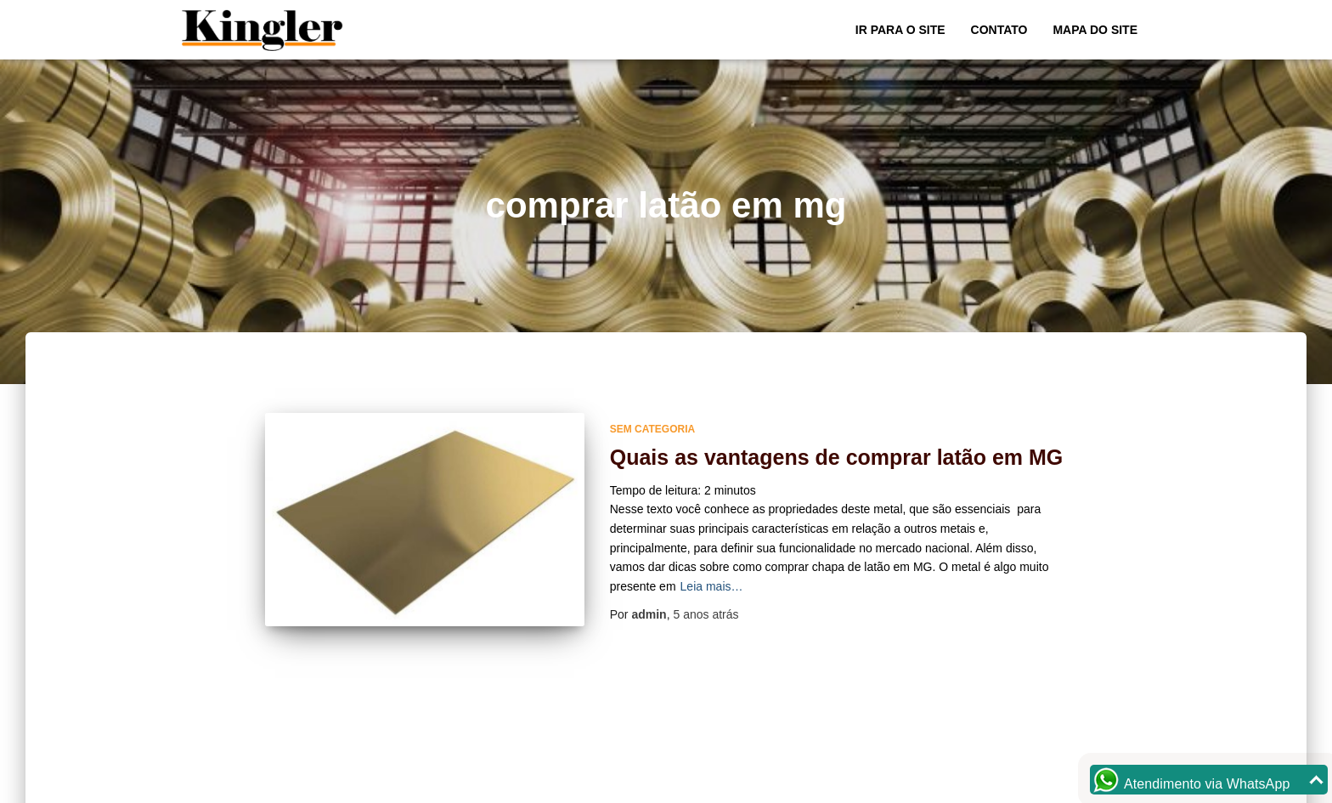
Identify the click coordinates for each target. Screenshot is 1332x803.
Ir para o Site (900, 30)
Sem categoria (652, 429)
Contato (999, 30)
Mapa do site (1095, 30)
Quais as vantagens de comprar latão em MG (837, 457)
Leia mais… (711, 586)
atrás (705, 614)
